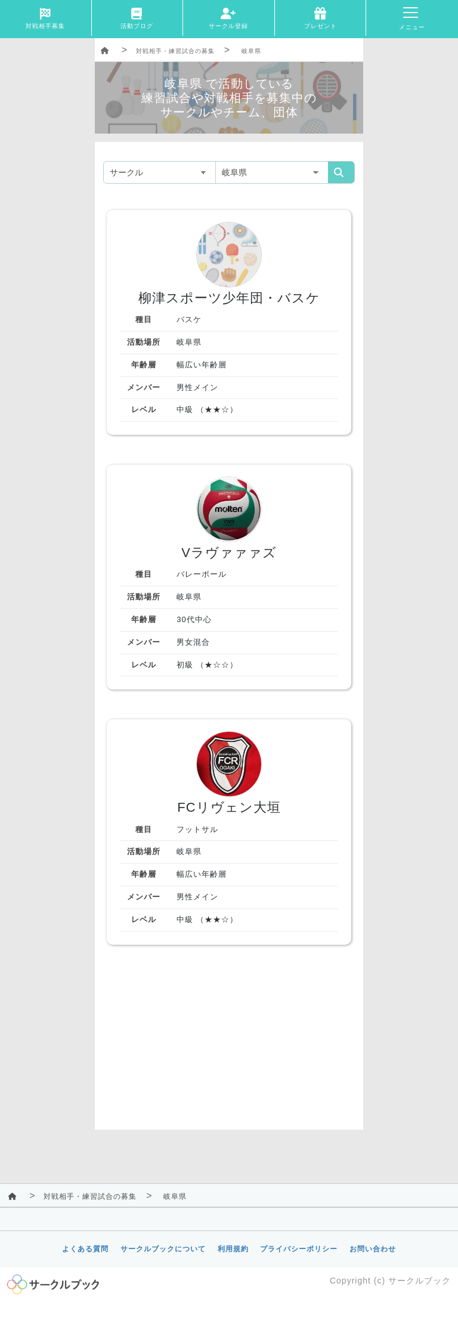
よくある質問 (85, 1249)
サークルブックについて (163, 1249)
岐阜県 (251, 51)
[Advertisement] (229, 1046)
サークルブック (419, 1280)
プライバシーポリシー (299, 1249)
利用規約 (233, 1249)
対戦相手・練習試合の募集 (175, 51)
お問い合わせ (372, 1249)
